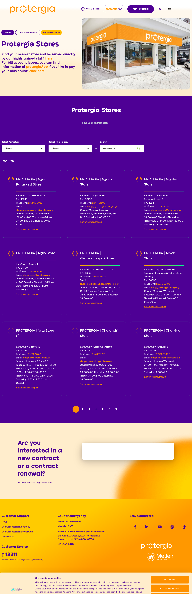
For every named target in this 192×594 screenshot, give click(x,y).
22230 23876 (163, 284)
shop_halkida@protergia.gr (166, 358)
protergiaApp (37, 66)
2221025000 (163, 354)
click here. (37, 71)
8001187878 (87, 539)
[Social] (135, 527)
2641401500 (98, 203)
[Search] (138, 148)
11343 (71, 544)
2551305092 (99, 277)
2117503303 (162, 207)
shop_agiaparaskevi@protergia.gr (35, 210)
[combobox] (23, 148)
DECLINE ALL (169, 576)
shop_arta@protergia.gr (36, 358)
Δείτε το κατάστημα (27, 229)
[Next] (109, 409)
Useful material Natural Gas (17, 532)
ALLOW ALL (170, 559)
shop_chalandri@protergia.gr (96, 361)
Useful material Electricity (16, 527)
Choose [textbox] (8, 148)
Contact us (8, 537)
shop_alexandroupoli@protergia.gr (99, 284)
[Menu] (182, 9)
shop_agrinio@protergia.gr (102, 207)
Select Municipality (58, 142)
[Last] (116, 409)
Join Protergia (141, 9)
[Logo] (156, 546)
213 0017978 (98, 354)
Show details (140, 589)
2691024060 (35, 272)
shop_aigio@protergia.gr (37, 275)
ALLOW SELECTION (169, 568)
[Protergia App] (114, 9)
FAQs (4, 522)
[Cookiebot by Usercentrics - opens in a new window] (17, 589)
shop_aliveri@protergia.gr (165, 288)
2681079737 (34, 354)
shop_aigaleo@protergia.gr (166, 210)
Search (103, 142)
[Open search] (160, 9)
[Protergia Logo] (32, 9)
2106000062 (35, 203)
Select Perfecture (10, 142)
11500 (70, 526)
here (48, 58)
